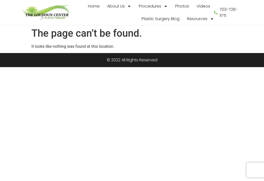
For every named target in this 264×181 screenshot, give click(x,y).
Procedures (153, 6)
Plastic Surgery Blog (161, 19)
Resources (200, 18)
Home (94, 6)
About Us (119, 6)
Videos (203, 6)
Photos (182, 6)
